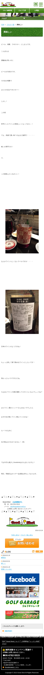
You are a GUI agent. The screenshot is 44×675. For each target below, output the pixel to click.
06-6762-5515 (12, 655)
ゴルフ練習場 (7, 10)
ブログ (4, 644)
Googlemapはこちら (12, 667)
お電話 (36, 10)
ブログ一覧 (10, 25)
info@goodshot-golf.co (18, 506)
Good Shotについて (13, 641)
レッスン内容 (34, 641)
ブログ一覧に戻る (27, 535)
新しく (3, 563)
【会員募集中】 (17, 502)
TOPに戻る (15, 535)
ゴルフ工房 (22, 10)
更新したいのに (6, 569)
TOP (2, 25)
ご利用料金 (25, 641)
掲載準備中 (8, 631)
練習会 (3, 557)
